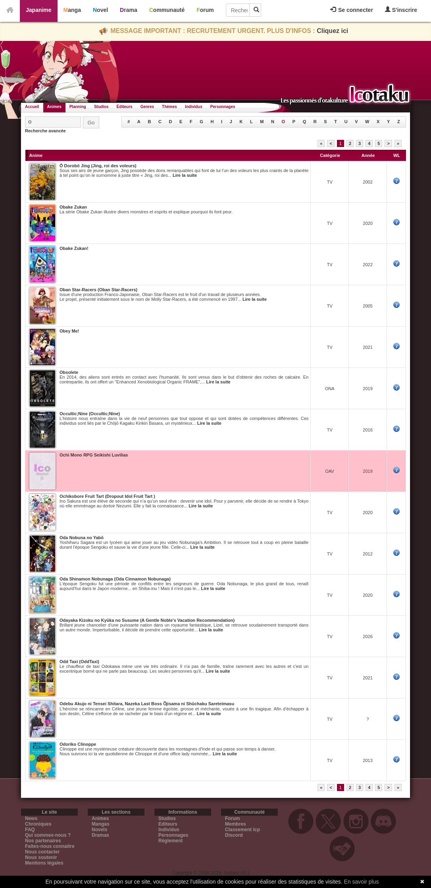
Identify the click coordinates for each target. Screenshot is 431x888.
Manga (72, 10)
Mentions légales (44, 863)
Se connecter (351, 10)
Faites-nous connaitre (50, 846)
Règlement (170, 841)
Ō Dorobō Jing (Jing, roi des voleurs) (98, 165)
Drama (128, 10)
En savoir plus (361, 881)
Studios (101, 106)
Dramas (100, 835)
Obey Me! (69, 331)
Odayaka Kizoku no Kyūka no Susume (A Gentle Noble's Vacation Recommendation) (147, 620)
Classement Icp (242, 829)
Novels (99, 829)
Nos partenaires (43, 841)
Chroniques (38, 824)
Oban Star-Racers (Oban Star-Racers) (98, 289)
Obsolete (69, 372)
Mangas (101, 824)
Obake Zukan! (74, 248)
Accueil (32, 106)
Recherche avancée (45, 130)
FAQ (30, 829)
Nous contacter (42, 852)
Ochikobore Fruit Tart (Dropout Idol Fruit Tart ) (107, 496)
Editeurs (167, 824)
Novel (100, 10)
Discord (234, 835)
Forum (205, 10)
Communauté (167, 10)
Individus (193, 106)
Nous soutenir (41, 857)
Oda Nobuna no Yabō (82, 537)
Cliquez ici (332, 30)
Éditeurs (125, 106)
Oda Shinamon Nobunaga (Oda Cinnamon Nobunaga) (115, 579)
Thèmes (169, 106)
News (31, 818)
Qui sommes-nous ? (48, 835)
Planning (77, 106)
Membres (235, 824)
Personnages (222, 106)
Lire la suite (185, 175)
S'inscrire (401, 9)
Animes (54, 106)
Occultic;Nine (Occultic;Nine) (90, 413)
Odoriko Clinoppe (78, 744)
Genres (147, 106)
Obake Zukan (73, 207)
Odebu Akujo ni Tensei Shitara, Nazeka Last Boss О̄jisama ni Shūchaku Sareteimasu (147, 703)
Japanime (39, 10)
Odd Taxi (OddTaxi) (79, 661)
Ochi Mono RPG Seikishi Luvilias (94, 455)
